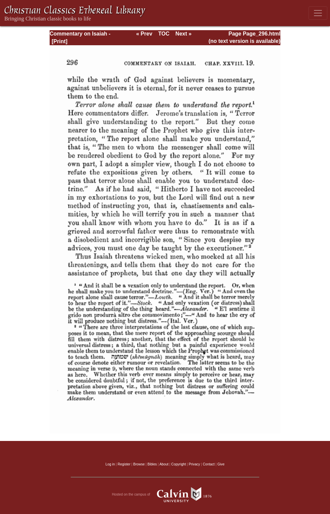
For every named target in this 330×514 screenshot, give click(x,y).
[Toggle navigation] (318, 13)
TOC (163, 34)
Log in (110, 464)
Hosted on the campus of (165, 494)
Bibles (152, 464)
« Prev (144, 34)
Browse (139, 464)
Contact (209, 464)
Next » (183, 34)
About (163, 464)
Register (124, 464)
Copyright (178, 464)
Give (220, 464)
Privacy (194, 464)
